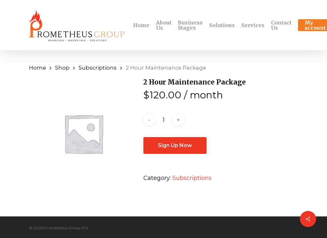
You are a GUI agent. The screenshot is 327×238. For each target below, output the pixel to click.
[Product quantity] (163, 120)
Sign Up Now (175, 145)
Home (37, 67)
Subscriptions (98, 67)
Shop (62, 67)
